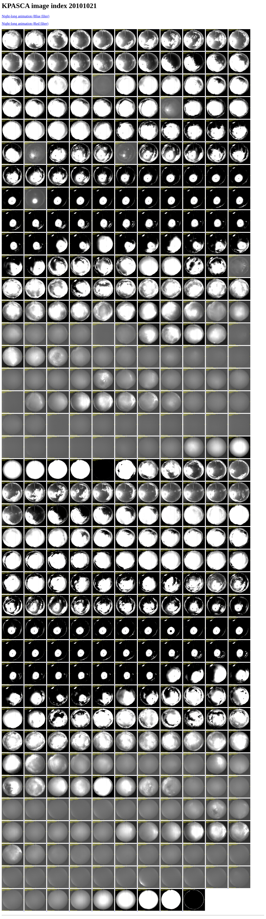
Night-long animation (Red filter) (25, 23)
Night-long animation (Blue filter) (25, 16)
